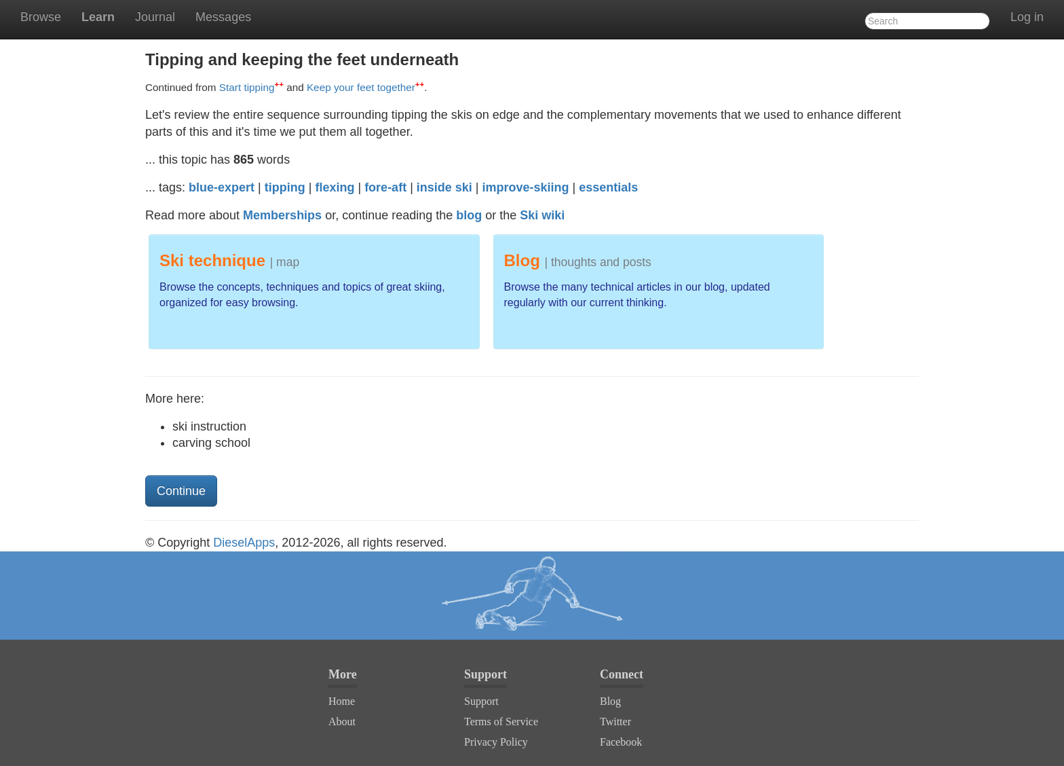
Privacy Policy (496, 742)
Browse (40, 17)
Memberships (282, 215)
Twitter (615, 721)
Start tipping (251, 87)
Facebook (621, 742)
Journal (155, 17)
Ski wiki (542, 215)
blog (469, 215)
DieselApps (244, 542)
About (342, 721)
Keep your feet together (365, 87)
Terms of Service (501, 721)
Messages (223, 17)
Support (481, 701)
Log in (1027, 17)
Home (341, 701)
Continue (181, 491)
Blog (610, 701)
